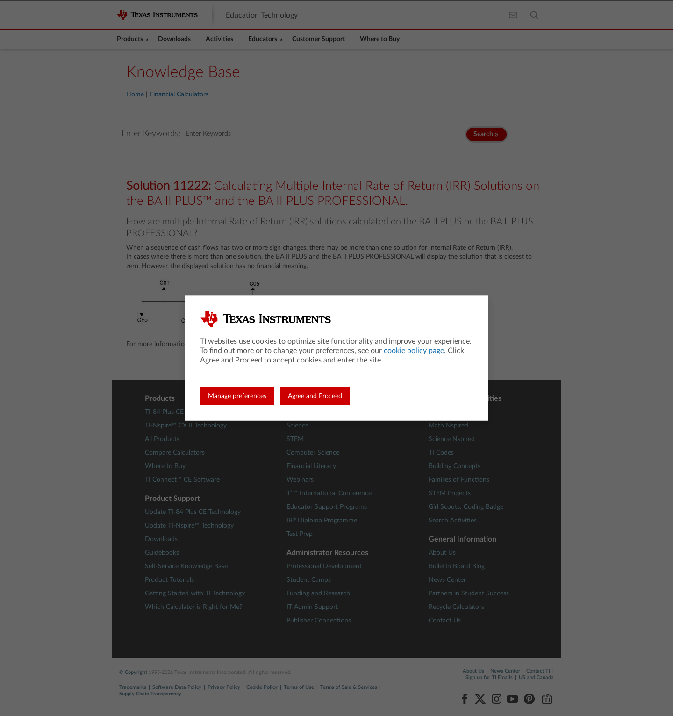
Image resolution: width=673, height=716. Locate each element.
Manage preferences (237, 396)
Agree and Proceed (315, 396)
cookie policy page (414, 350)
